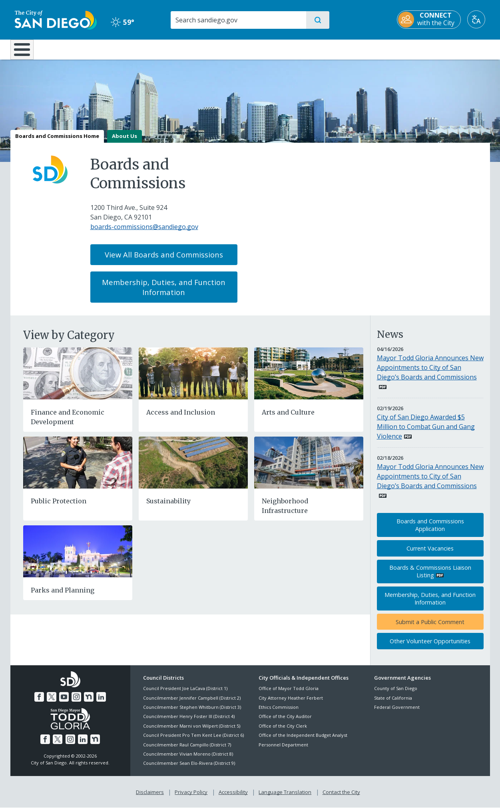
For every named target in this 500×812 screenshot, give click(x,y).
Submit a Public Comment (430, 627)
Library (294, 49)
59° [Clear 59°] (120, 22)
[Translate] (481, 19)
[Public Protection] (77, 467)
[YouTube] (64, 701)
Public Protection (58, 507)
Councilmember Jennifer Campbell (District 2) (192, 703)
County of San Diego (395, 694)
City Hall (451, 49)
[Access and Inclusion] (193, 378)
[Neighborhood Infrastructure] (308, 467)
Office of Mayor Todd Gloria (289, 694)
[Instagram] (76, 701)
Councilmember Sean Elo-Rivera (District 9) (189, 769)
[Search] (238, 20)
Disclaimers (151, 796)
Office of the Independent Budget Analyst (303, 741)
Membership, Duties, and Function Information (163, 293)
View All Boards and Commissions (164, 260)
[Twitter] (52, 701)
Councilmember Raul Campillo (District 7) (187, 750)
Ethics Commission (279, 713)
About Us (124, 142)
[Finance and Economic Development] (77, 378)
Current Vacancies (430, 554)
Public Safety (373, 49)
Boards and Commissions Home (57, 142)
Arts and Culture (288, 418)
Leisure (78, 49)
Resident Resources (151, 49)
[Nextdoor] (88, 701)
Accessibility (233, 796)
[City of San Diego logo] (51, 19)
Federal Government (397, 713)
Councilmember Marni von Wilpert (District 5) (191, 731)
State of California (393, 703)
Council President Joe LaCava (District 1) (185, 694)
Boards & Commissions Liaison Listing (430, 577)
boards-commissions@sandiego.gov (144, 232)
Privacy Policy (191, 796)
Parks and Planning (62, 596)
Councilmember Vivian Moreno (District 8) (188, 759)
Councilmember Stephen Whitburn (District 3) (192, 713)
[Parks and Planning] (77, 556)
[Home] (25, 52)
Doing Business (222, 49)
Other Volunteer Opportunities (430, 647)
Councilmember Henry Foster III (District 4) (189, 722)
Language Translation (284, 796)
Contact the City (340, 796)
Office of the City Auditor (285, 722)
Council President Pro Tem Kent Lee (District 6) (193, 741)
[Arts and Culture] (308, 378)
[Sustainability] (193, 467)
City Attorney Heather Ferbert (291, 703)
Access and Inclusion (180, 418)
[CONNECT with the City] (434, 19)
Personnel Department (283, 750)
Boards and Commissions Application (430, 531)
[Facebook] (41, 701)
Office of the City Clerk (283, 731)
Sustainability (168, 507)
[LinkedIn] (99, 701)
